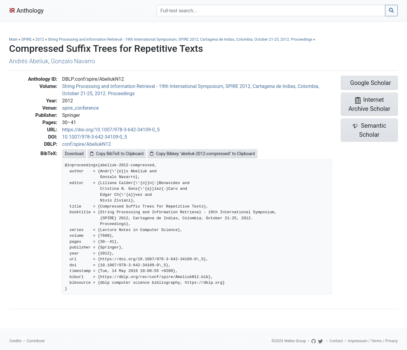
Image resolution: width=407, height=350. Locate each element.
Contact (336, 341)
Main (13, 39)
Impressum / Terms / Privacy (373, 341)
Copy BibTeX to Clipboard (117, 153)
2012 (39, 39)
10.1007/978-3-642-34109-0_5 (94, 137)
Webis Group (295, 341)
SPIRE (26, 39)
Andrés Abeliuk (28, 61)
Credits (15, 341)
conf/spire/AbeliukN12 (86, 144)
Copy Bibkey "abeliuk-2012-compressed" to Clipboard (202, 153)
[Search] (270, 10)
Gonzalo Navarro (73, 61)
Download (74, 153)
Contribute (36, 341)
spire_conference (80, 108)
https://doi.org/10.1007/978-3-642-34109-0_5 (111, 130)
